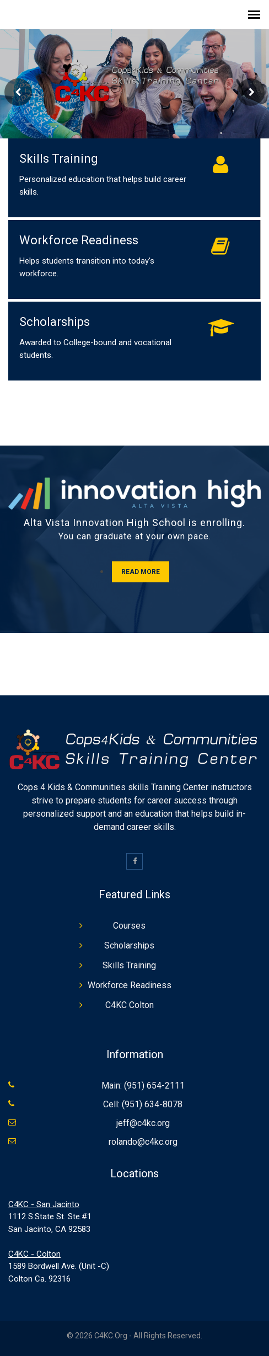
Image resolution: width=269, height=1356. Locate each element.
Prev (18, 92)
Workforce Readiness (78, 240)
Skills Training (58, 158)
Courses (129, 925)
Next (251, 92)
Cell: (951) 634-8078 (142, 1104)
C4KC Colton (129, 1005)
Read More (140, 572)
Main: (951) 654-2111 (143, 1085)
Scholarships (54, 322)
